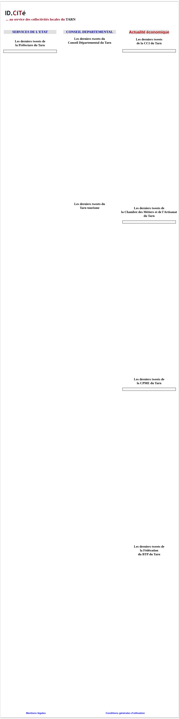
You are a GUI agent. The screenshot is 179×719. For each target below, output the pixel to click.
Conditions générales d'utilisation (125, 713)
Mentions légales (36, 713)
